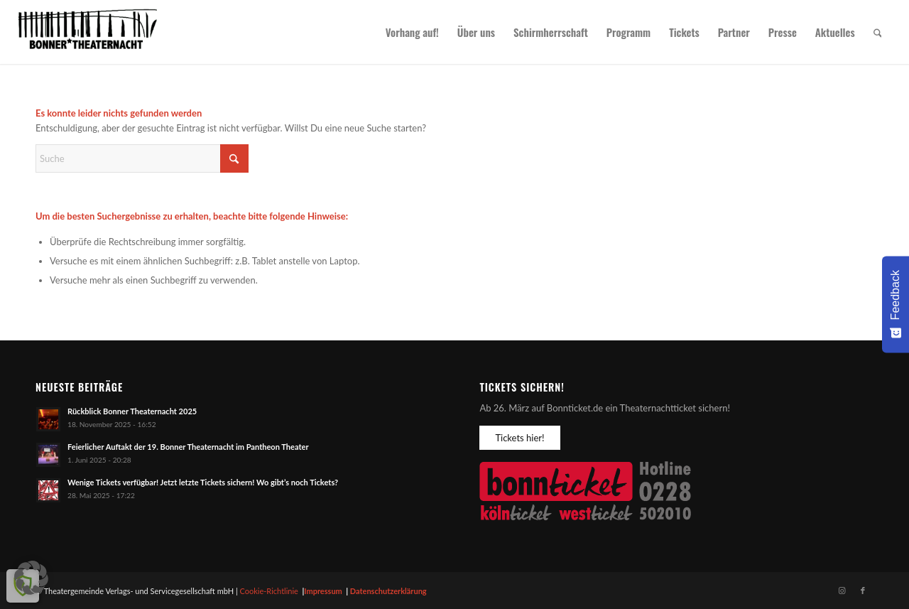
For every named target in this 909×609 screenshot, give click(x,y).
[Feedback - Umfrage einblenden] (895, 304)
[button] (31, 577)
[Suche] (877, 32)
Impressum (323, 590)
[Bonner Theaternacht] (88, 32)
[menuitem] (412, 32)
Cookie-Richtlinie (269, 590)
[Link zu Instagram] (841, 590)
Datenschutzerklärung (388, 590)
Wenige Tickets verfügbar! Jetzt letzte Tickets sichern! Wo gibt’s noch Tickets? (202, 482)
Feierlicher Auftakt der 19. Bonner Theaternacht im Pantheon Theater (188, 446)
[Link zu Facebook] (862, 590)
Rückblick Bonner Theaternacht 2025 (132, 411)
